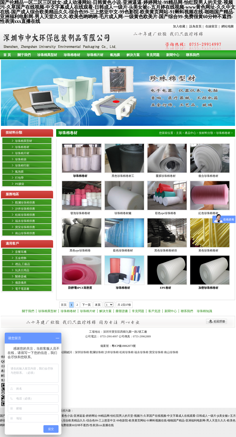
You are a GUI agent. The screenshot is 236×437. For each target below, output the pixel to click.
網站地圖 (227, 26)
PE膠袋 (19, 184)
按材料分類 (14, 132)
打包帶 (19, 177)
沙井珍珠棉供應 (25, 208)
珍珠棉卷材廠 (122, 213)
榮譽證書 (122, 311)
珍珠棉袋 (20, 159)
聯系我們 (192, 55)
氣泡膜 (115, 55)
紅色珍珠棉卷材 (208, 213)
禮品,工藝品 (22, 264)
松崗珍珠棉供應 (25, 214)
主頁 (179, 133)
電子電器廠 (22, 288)
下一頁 (86, 304)
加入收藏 (179, 26)
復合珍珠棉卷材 (208, 176)
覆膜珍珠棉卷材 (166, 176)
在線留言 (211, 26)
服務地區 (12, 194)
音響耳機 (20, 252)
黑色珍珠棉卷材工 (123, 176)
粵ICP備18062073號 (124, 346)
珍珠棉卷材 (72, 55)
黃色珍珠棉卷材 (208, 250)
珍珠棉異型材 (47, 55)
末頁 (98, 304)
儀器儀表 (20, 282)
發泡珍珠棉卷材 (80, 213)
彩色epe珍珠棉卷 (165, 213)
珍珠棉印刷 (22, 165)
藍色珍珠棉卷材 (123, 250)
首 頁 (7, 55)
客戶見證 (154, 311)
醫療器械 (20, 276)
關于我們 (24, 55)
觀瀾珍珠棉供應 (25, 202)
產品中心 (190, 133)
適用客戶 (12, 243)
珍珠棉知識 (204, 311)
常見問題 (153, 55)
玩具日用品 (22, 270)
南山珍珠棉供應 (25, 233)
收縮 (4, 356)
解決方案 (133, 55)
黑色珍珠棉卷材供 (165, 250)
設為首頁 (195, 26)
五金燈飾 (20, 258)
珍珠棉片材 (95, 55)
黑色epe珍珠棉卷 (80, 250)
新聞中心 (172, 55)
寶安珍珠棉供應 (25, 227)
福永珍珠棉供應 (25, 221)
